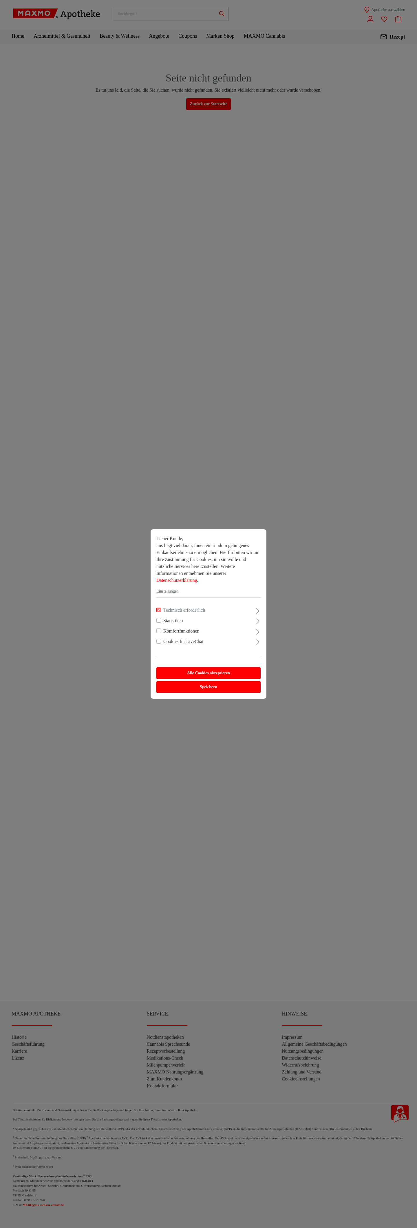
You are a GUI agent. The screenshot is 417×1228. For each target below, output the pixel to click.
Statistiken (173, 620)
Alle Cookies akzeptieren (208, 673)
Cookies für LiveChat (183, 641)
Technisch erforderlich (184, 610)
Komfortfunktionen (181, 630)
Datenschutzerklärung (176, 580)
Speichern (208, 687)
